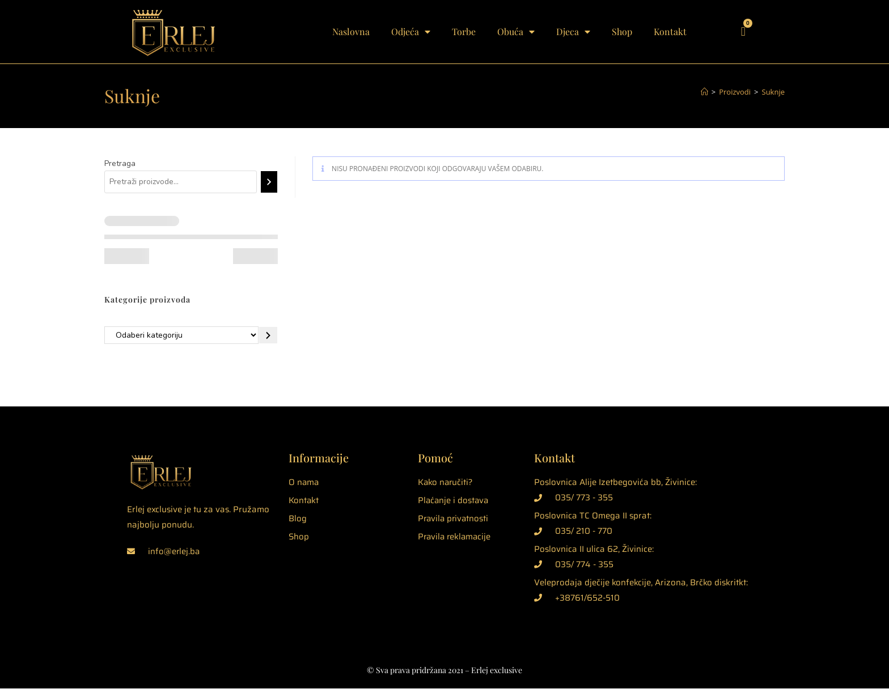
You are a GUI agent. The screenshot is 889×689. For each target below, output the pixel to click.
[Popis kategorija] (181, 335)
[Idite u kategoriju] (268, 335)
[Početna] (704, 92)
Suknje (773, 92)
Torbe (464, 31)
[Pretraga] (269, 182)
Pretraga (120, 163)
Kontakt (670, 31)
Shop (622, 31)
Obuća (516, 32)
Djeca (573, 32)
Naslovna (351, 31)
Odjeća (410, 32)
